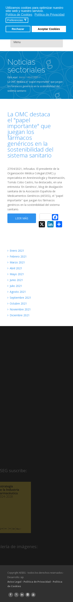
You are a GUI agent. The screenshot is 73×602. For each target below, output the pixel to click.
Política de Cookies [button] (19, 14)
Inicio (22, 77)
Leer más (21, 218)
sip (22, 577)
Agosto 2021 (16, 292)
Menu (17, 42)
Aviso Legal (14, 581)
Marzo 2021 (16, 262)
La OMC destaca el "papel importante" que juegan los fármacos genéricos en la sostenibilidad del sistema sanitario (30, 134)
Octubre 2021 (17, 303)
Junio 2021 (15, 280)
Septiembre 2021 (19, 297)
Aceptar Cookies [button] (49, 29)
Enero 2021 (15, 250)
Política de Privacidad (37, 581)
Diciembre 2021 (18, 315)
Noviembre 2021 (19, 309)
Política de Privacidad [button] (49, 14)
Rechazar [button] (18, 29)
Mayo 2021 (15, 274)
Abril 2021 (33, 77)
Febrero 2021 (17, 256)
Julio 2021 (14, 286)
